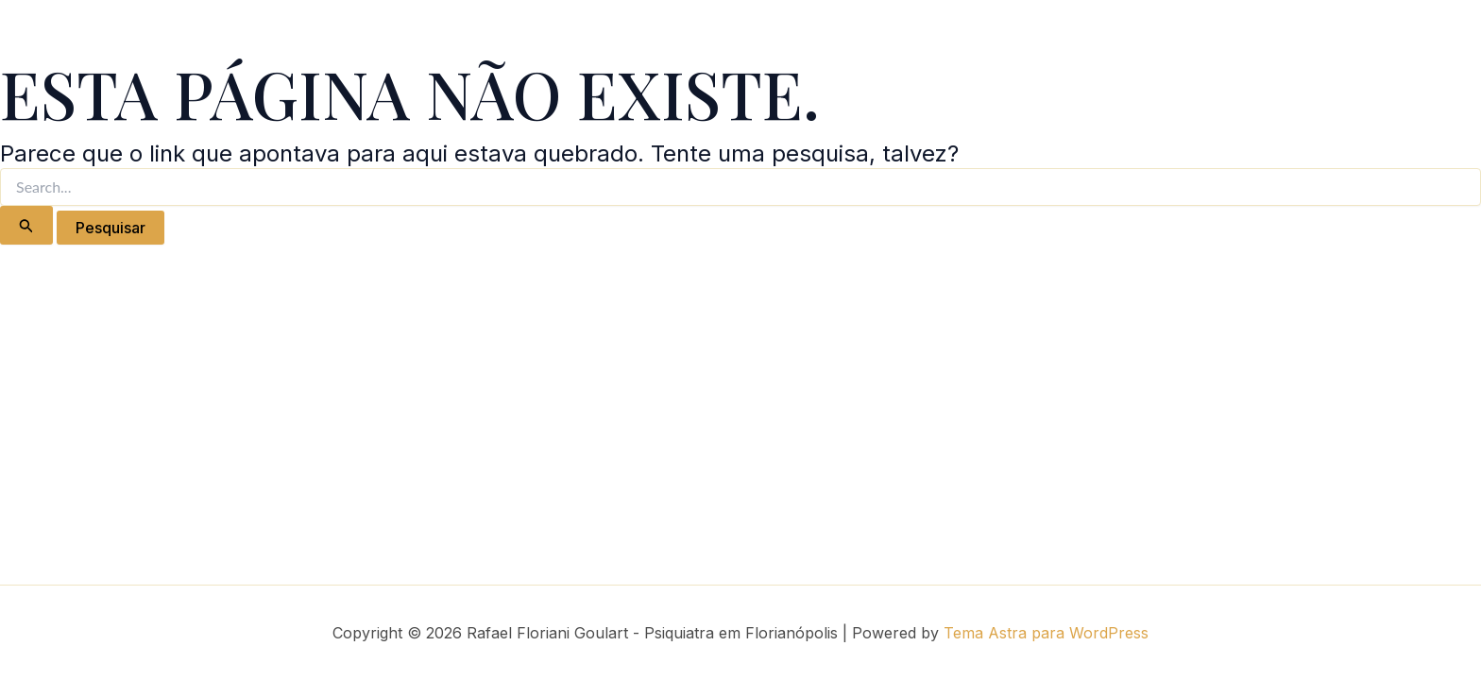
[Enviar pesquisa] (26, 225)
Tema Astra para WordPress (1046, 632)
